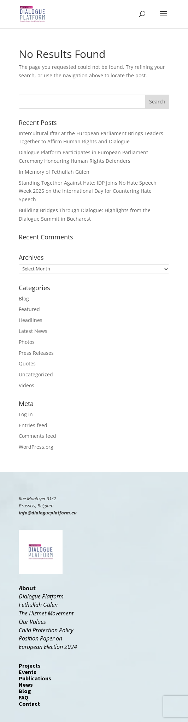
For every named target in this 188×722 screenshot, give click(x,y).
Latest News (33, 331)
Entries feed (33, 425)
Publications (35, 678)
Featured (29, 309)
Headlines (30, 320)
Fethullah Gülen (38, 605)
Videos (26, 385)
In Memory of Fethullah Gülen (54, 171)
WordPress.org (36, 446)
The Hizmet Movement (46, 613)
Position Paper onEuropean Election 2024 (48, 642)
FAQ (23, 697)
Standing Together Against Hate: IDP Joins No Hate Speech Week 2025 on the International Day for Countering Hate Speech (88, 191)
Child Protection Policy (46, 630)
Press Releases (36, 353)
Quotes (27, 363)
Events (27, 671)
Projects (30, 665)
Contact (29, 703)
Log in (26, 414)
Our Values (32, 622)
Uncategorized (36, 374)
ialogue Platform (43, 596)
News (26, 684)
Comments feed (37, 435)
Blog (24, 298)
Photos (27, 342)
